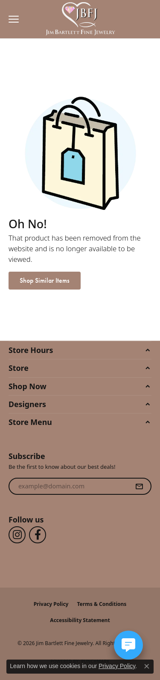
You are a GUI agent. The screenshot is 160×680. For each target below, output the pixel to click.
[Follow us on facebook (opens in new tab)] (37, 534)
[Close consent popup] (146, 666)
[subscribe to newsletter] (139, 486)
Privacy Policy (51, 604)
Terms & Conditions (101, 604)
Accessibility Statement (80, 620)
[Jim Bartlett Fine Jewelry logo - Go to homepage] (80, 19)
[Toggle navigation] (11, 19)
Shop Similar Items (45, 280)
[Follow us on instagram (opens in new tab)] (17, 534)
